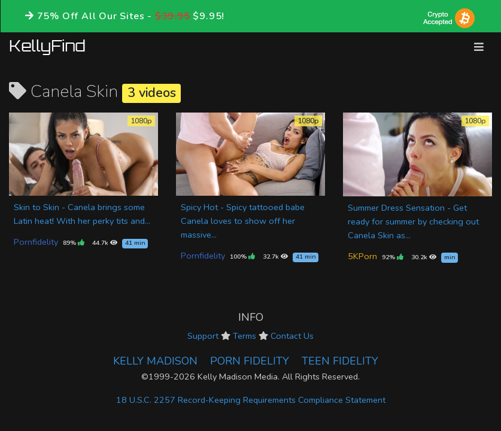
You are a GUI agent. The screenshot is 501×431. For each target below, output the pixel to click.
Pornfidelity (36, 242)
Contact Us (292, 336)
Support (202, 336)
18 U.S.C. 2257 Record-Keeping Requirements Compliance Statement (250, 400)
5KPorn (362, 256)
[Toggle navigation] (478, 47)
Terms (244, 336)
